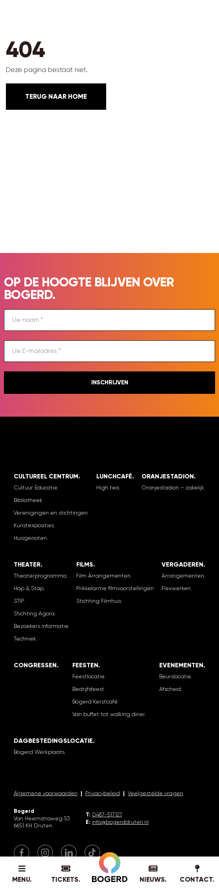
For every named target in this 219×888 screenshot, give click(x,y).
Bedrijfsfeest (88, 689)
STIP (19, 601)
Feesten (85, 665)
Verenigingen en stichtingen (51, 513)
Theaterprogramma (40, 575)
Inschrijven (109, 382)
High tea (107, 487)
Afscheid (170, 689)
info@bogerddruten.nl (120, 822)
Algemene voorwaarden (45, 793)
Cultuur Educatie (35, 487)
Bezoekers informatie (41, 626)
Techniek (25, 638)
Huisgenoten (30, 538)
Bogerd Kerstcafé (94, 701)
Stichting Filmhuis (98, 601)
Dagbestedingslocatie (53, 740)
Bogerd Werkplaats (39, 752)
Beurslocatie (175, 676)
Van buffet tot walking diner (108, 714)
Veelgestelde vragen (155, 793)
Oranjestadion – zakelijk (173, 487)
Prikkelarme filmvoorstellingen (115, 588)
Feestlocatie (88, 676)
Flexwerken (176, 588)
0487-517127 (107, 814)
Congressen (35, 665)
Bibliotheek (28, 500)
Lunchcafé (114, 476)
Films (84, 564)
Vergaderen (182, 564)
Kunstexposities (34, 525)
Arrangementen (183, 575)
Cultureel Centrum (46, 476)
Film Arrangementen (103, 575)
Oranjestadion (168, 476)
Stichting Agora (34, 613)
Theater (27, 564)
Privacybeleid (102, 793)
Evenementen (181, 665)
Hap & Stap (28, 588)
